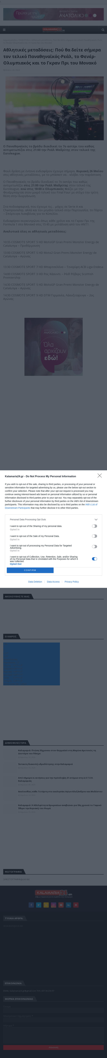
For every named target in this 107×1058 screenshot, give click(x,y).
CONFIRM (30, 570)
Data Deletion (35, 581)
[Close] (101, 477)
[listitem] (53, 519)
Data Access (53, 581)
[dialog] (53, 529)
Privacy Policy (72, 581)
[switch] (94, 526)
